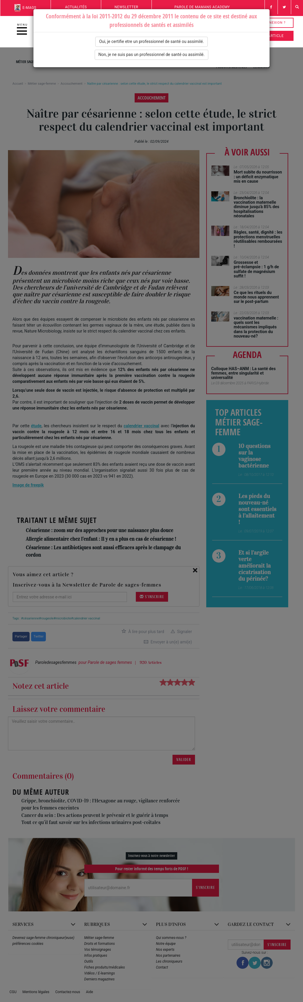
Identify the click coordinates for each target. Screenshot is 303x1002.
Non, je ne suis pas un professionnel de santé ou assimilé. (152, 54)
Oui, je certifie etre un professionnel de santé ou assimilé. (151, 41)
